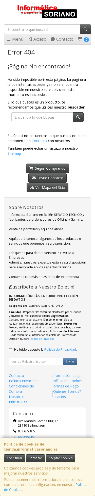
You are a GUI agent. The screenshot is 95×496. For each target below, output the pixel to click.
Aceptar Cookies (60, 458)
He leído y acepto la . (45, 349)
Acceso (36, 39)
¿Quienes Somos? (66, 391)
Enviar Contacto (47, 177)
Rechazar (35, 458)
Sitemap (14, 153)
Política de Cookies (67, 380)
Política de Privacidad (42, 339)
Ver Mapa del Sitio (47, 187)
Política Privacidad (24, 380)
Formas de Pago (65, 386)
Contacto (61, 39)
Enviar (70, 361)
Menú (14, 39)
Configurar (14, 458)
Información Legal (66, 375)
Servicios (58, 396)
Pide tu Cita (18, 402)
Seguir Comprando (47, 168)
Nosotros (17, 396)
